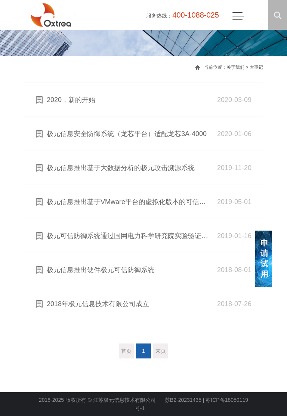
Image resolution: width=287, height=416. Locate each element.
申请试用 (263, 259)
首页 (126, 351)
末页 (160, 351)
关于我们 (235, 67)
